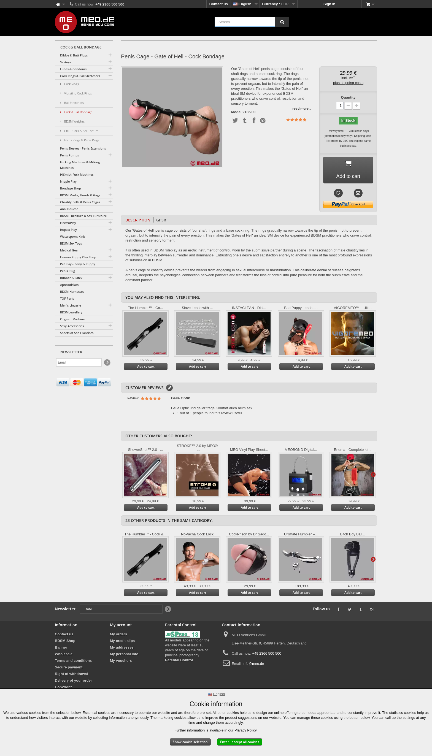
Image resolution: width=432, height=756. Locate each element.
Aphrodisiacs (69, 285)
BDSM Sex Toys (71, 243)
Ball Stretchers (73, 103)
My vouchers (121, 661)
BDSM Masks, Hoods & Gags (80, 195)
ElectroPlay (68, 223)
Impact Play (68, 229)
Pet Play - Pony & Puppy (77, 264)
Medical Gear (69, 250)
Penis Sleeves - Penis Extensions (83, 148)
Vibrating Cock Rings (77, 93)
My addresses (122, 647)
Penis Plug (67, 271)
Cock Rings (71, 84)
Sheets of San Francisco (77, 333)
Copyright (63, 687)
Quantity (348, 97)
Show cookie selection (190, 741)
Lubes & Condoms (73, 69)
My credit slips (122, 641)
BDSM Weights (74, 121)
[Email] (79, 362)
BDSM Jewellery (71, 312)
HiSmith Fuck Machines (76, 174)
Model (236, 112)
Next (373, 474)
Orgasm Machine (72, 319)
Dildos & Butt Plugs (74, 55)
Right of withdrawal (71, 674)
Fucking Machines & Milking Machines (80, 165)
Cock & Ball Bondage (77, 112)
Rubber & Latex (71, 278)
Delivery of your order (73, 680)
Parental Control (179, 660)
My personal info (124, 654)
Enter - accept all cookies (239, 741)
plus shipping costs (348, 83)
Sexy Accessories (72, 326)
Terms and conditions (73, 661)
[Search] (282, 22)
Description (137, 220)
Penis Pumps (69, 155)
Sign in (329, 4)
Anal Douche (69, 209)
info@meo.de (253, 664)
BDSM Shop (65, 641)
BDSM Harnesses (72, 291)
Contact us (218, 4)
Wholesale (63, 654)
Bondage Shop (70, 188)
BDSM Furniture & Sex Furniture (83, 216)
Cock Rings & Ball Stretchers (80, 76)
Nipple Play (68, 181)
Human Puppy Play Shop (78, 257)
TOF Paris (67, 298)
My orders (118, 634)
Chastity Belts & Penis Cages (80, 202)
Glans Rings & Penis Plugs (81, 140)
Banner (61, 647)
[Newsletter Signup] (107, 362)
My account (121, 624)
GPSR (161, 220)
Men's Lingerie (70, 305)
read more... (301, 108)
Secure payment (68, 667)
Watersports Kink (72, 236)
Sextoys (65, 62)
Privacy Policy (245, 730)
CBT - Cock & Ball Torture (80, 131)
